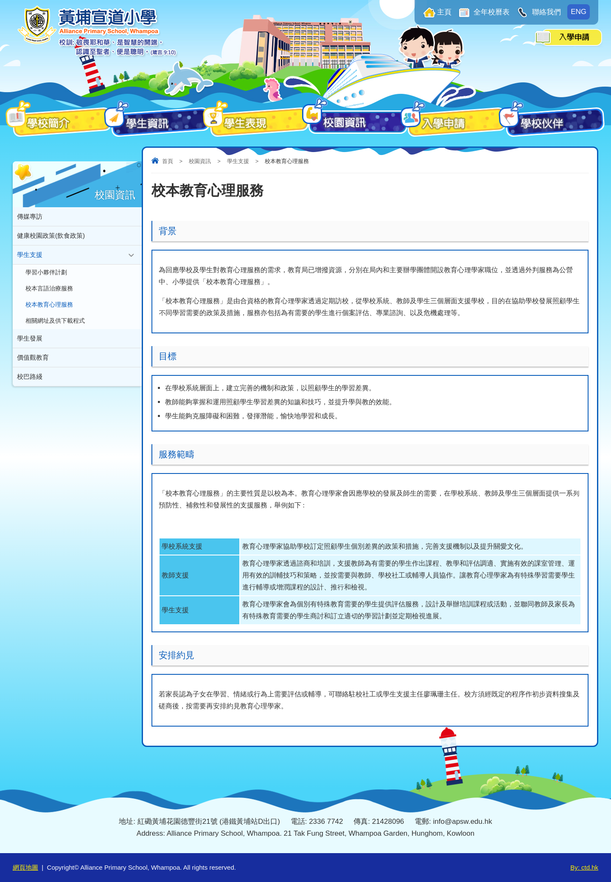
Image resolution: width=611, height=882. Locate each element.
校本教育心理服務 (49, 305)
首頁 (167, 161)
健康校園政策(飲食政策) (51, 235)
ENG (578, 12)
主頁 (444, 12)
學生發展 (29, 338)
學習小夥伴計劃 (46, 272)
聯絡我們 (545, 12)
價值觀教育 (33, 357)
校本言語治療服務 (49, 288)
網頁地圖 (25, 867)
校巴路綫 (29, 376)
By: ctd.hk (584, 867)
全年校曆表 (491, 12)
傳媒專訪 (29, 216)
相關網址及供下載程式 (55, 321)
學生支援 (238, 161)
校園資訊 (200, 161)
